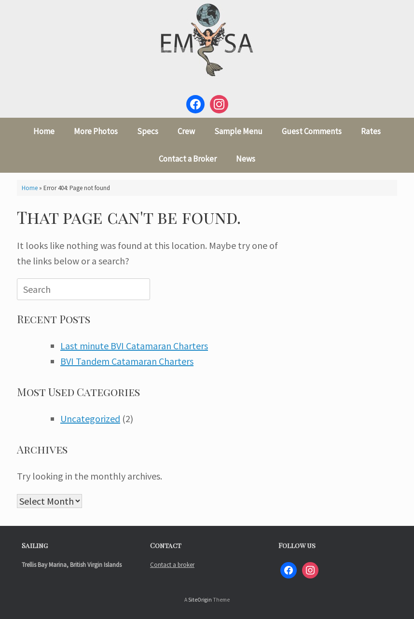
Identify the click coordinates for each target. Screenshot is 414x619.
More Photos (96, 131)
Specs (147, 131)
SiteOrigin (200, 599)
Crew (186, 131)
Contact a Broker (188, 158)
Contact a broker (172, 565)
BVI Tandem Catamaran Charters (126, 361)
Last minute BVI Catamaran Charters (134, 346)
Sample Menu (238, 131)
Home (44, 131)
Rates (371, 131)
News (245, 158)
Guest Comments (312, 131)
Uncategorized (90, 419)
